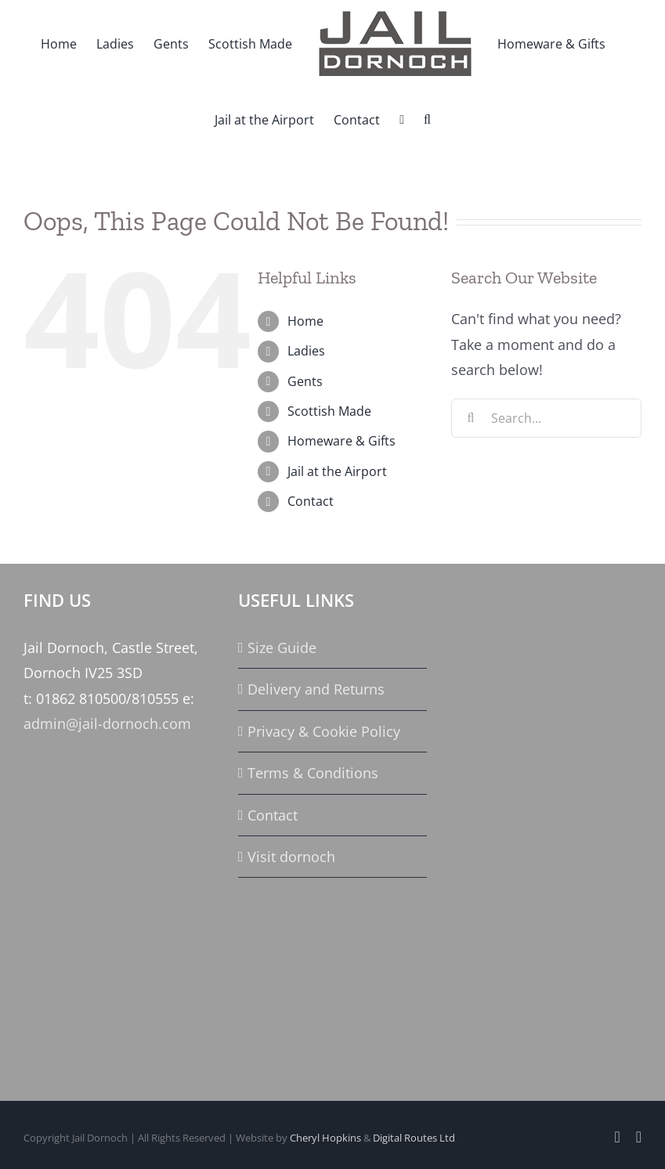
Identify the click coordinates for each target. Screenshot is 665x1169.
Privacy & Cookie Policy (324, 731)
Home (305, 321)
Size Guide (282, 647)
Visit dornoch (291, 856)
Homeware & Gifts (341, 440)
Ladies (306, 350)
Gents (305, 381)
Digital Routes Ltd (414, 1138)
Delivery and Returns (316, 689)
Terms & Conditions (313, 772)
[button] (427, 118)
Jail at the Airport (337, 471)
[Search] (470, 418)
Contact (310, 501)
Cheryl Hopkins (325, 1138)
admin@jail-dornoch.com (107, 723)
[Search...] (546, 418)
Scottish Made (329, 411)
